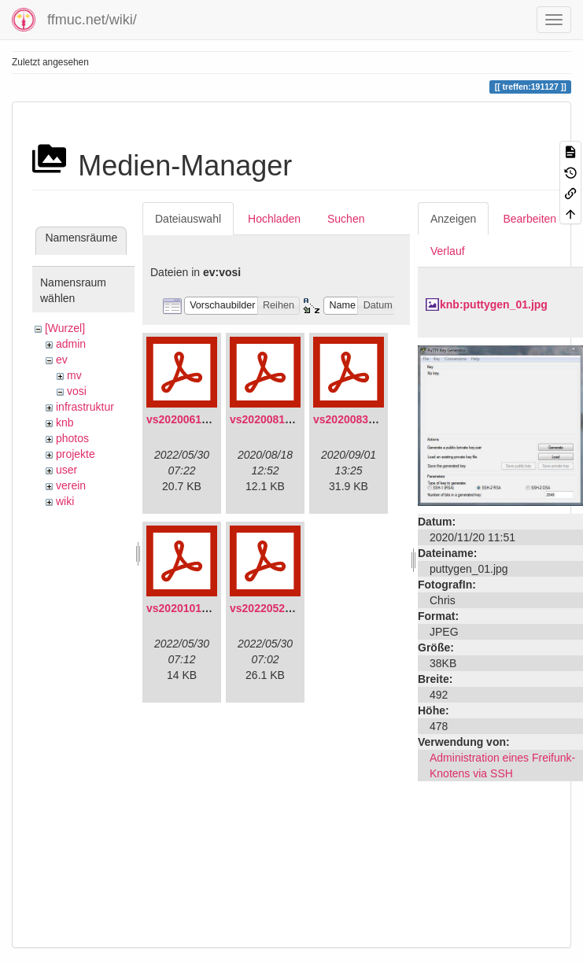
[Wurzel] (65, 328)
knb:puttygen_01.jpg (494, 304)
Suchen (345, 218)
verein (71, 485)
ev (62, 359)
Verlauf (447, 251)
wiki (65, 501)
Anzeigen (453, 218)
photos (72, 438)
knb (65, 422)
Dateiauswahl (188, 218)
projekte (75, 454)
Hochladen (274, 218)
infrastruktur (85, 406)
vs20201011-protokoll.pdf (212, 608)
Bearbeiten (529, 218)
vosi (77, 391)
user (66, 469)
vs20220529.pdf (271, 608)
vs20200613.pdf (187, 419)
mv (74, 375)
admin (71, 344)
